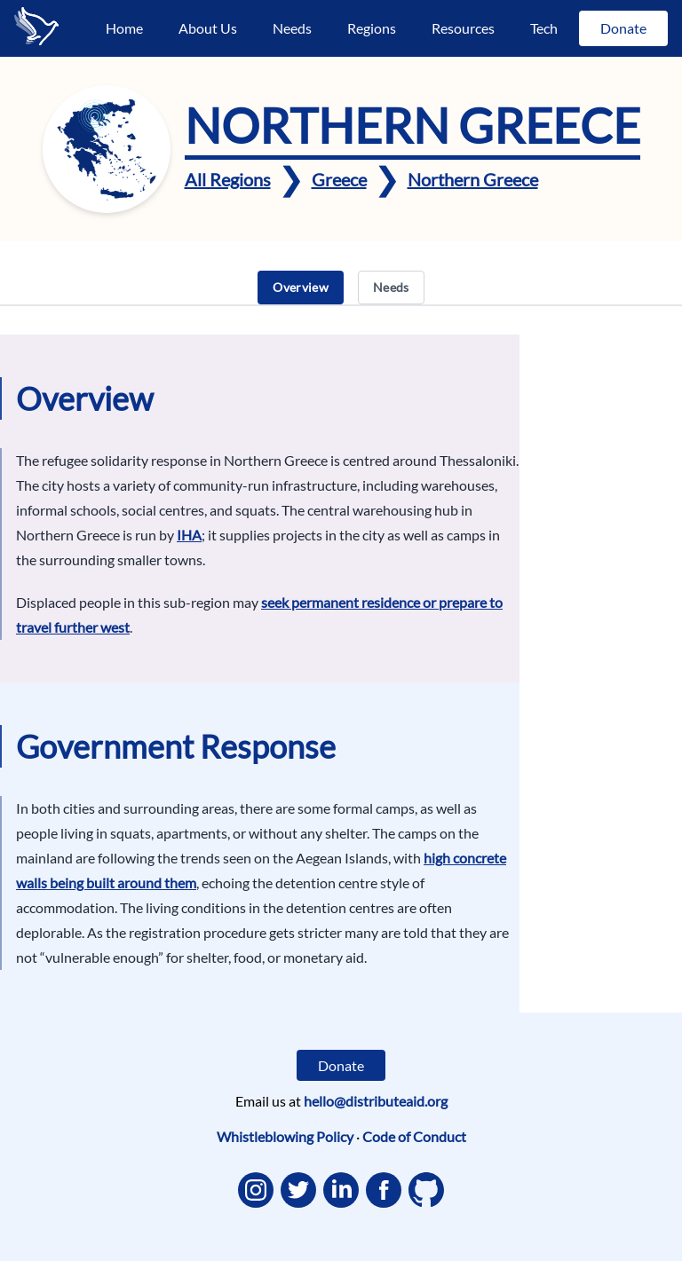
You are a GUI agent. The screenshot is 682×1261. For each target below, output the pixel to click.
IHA (189, 534)
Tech (544, 28)
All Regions (228, 179)
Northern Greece (473, 179)
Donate (623, 28)
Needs (292, 28)
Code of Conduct (414, 1136)
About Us (207, 28)
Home (124, 28)
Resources (463, 28)
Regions (371, 28)
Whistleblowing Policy (285, 1136)
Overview (301, 287)
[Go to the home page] (36, 26)
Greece (339, 179)
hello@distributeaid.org (376, 1100)
